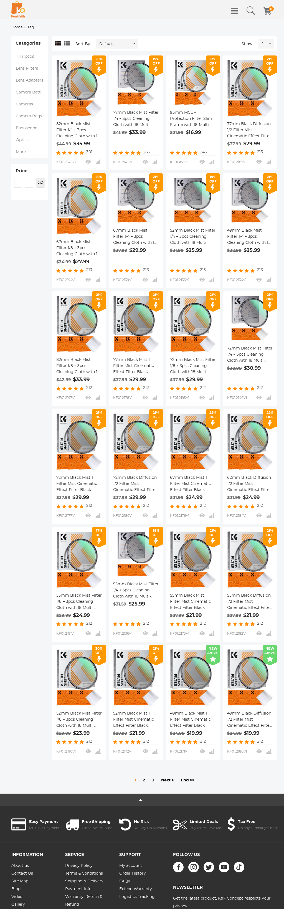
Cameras (24, 104)
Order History (132, 873)
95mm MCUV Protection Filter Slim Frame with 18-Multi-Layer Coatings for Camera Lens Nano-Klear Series (191, 119)
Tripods (25, 57)
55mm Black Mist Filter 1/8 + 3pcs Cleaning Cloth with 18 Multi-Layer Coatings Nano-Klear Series (79, 602)
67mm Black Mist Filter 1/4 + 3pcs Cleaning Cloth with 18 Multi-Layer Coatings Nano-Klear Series (135, 237)
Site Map (19, 881)
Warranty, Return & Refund (83, 901)
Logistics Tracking (137, 897)
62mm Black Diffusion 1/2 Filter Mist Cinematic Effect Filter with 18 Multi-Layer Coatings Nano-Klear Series (249, 484)
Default (106, 44)
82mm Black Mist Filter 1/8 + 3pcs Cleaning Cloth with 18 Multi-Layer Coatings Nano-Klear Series (78, 366)
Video (16, 897)
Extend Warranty (135, 889)
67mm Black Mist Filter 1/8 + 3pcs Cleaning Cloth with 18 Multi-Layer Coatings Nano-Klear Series (78, 248)
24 (264, 44)
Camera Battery (31, 92)
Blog (16, 889)
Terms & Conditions (84, 873)
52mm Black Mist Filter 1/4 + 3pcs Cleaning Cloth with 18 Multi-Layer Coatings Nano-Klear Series (192, 237)
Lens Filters (27, 68)
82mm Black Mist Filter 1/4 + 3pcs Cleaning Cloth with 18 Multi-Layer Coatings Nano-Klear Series (78, 130)
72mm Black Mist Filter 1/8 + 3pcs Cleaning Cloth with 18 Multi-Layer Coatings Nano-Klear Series (192, 366)
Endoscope (26, 128)
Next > (167, 780)
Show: (247, 44)
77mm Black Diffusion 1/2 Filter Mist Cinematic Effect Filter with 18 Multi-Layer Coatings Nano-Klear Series (249, 130)
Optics (22, 140)
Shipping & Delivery (84, 881)
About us (20, 866)
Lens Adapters (29, 80)
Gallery (18, 905)
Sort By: (83, 44)
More (21, 152)
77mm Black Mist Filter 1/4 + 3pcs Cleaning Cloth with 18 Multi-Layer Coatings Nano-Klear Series (136, 119)
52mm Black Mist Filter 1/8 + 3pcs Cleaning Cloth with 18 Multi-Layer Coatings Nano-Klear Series (79, 720)
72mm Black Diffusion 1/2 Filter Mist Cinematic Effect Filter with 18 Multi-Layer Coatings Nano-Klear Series (135, 484)
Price (21, 171)
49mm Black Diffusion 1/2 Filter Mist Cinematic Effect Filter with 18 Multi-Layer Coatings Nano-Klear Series (249, 720)
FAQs (124, 881)
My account (130, 866)
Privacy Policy (79, 866)
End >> (187, 780)
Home (17, 27)
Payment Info (78, 889)
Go (40, 182)
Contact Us (22, 873)
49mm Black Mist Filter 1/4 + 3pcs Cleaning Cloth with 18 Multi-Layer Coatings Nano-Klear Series (249, 237)
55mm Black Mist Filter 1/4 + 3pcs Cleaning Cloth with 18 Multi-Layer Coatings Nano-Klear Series (136, 590)
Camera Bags (29, 116)
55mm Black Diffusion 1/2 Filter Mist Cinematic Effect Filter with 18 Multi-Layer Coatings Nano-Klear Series (249, 602)
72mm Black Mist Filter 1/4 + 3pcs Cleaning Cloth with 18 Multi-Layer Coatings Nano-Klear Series (250, 355)
